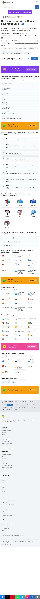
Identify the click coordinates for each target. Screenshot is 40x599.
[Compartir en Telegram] (22, 597)
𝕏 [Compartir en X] (7, 597)
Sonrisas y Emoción (6, 484)
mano (9, 410)
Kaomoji (3, 556)
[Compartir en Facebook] (2, 597)
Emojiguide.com (4, 16)
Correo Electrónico (19, 260)
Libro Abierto (19, 345)
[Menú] (36, 2)
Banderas (4, 475)
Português (4, 450)
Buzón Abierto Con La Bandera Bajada (32, 272)
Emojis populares (6, 552)
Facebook (4, 525)
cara (14, 410)
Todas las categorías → (7, 515)
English (4, 448)
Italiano (28, 448)
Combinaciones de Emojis (8, 543)
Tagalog (15, 452)
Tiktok (3, 537)
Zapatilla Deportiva (5, 333)
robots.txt (11, 587)
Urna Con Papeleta (31, 260)
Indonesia (9, 452)
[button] (20, 84)
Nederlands (34, 448)
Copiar (34, 58)
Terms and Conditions (7, 567)
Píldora (5, 349)
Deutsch (16, 448)
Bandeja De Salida (6, 264)
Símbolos (4, 480)
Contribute (4, 565)
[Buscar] (37, 7)
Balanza (5, 345)
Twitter (3, 530)
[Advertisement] (20, 287)
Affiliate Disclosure (6, 571)
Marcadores (19, 337)
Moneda (18, 341)
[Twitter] (6, 467)
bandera (4, 51)
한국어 (28, 450)
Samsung (4, 532)
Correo (18, 16)
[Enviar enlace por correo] (37, 597)
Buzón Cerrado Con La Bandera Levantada (20, 272)
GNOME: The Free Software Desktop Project (12, 578)
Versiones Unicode (6, 550)
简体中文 (17, 450)
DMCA (3, 574)
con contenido (27, 53)
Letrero (31, 353)
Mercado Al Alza (32, 337)
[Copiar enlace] (32, 597)
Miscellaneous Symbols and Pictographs (12, 118)
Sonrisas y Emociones (7, 508)
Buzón (5, 256)
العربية (33, 450)
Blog (3, 554)
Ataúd (30, 341)
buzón (10, 51)
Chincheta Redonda (6, 341)
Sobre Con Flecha (19, 256)
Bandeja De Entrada (6, 260)
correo (3, 410)
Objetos (13, 16)
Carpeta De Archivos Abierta (19, 395)
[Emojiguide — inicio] (3, 459)
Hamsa (18, 353)
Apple (3, 521)
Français (22, 448)
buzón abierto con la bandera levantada (12, 53)
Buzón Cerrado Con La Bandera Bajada (33, 265)
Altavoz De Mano (32, 345)
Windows (4, 528)
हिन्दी (3, 452)
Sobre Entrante (33, 256)
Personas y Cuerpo (6, 473)
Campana (31, 349)
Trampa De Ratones (6, 337)
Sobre (17, 264)
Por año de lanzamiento (7, 547)
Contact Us (4, 576)
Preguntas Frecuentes (7, 558)
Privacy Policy (5, 569)
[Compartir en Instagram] (27, 597)
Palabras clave (5, 545)
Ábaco (5, 353)
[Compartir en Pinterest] (12, 597)
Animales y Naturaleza (7, 486)
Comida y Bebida (6, 489)
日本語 (23, 450)
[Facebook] (3, 467)
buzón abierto (17, 51)
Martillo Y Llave (20, 333)
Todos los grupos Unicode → (8, 491)
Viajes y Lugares (6, 482)
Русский (11, 450)
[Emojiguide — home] (7, 2)
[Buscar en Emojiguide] (18, 7)
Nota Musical (32, 333)
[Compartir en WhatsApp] (17, 597)
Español (10, 448)
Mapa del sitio (5, 587)
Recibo (18, 349)
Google (3, 523)
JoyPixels (4, 534)
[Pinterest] (9, 467)
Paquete (5, 270)
